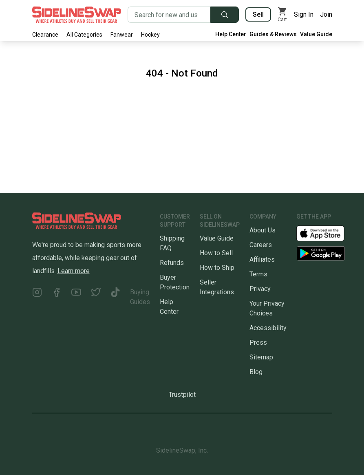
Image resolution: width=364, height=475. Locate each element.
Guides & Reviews (273, 34)
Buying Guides (140, 297)
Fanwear (121, 34)
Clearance (45, 34)
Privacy (260, 289)
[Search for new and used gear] (169, 14)
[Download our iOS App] (326, 233)
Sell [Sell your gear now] (258, 14)
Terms (258, 274)
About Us (262, 230)
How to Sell (216, 253)
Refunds (172, 263)
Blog (256, 372)
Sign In (303, 14)
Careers (260, 245)
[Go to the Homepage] (76, 15)
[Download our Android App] (320, 253)
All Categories (84, 34)
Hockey (150, 34)
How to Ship (217, 267)
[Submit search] (224, 15)
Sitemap (261, 357)
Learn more (73, 271)
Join (326, 14)
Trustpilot (182, 394)
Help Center (230, 34)
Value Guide (316, 34)
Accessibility (268, 328)
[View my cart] (282, 15)
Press (258, 342)
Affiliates (262, 259)
